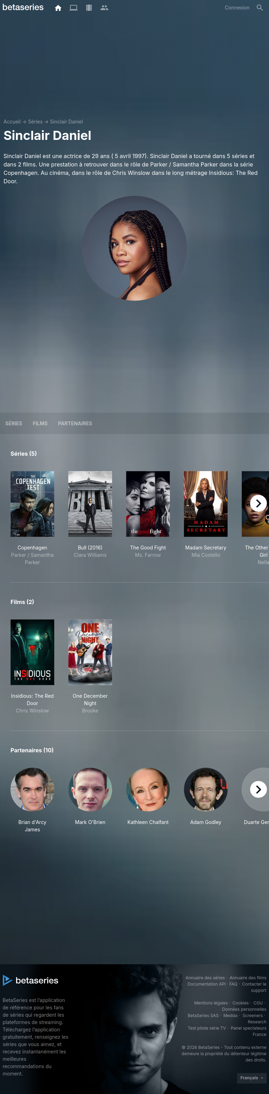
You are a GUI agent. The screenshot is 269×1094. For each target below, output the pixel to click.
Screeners (252, 1015)
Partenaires (75, 423)
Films (40, 423)
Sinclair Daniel (66, 122)
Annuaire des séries (205, 977)
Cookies (241, 1003)
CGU (258, 1003)
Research (257, 1021)
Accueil (12, 122)
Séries (35, 122)
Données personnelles (244, 1009)
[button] (32, 800)
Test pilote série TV (207, 1028)
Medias (230, 1015)
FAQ (233, 984)
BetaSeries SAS (203, 1015)
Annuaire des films (247, 977)
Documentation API (207, 984)
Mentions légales (211, 1003)
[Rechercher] (260, 7)
